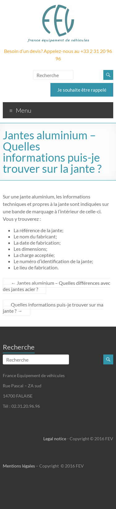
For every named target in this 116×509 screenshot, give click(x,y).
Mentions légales (19, 465)
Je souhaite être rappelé (81, 90)
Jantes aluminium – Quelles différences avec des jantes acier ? (56, 286)
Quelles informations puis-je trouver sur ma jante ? (53, 308)
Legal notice (54, 438)
